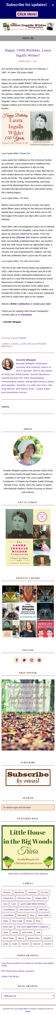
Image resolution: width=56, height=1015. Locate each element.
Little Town (43, 909)
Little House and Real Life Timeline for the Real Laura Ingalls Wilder (27, 964)
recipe (14, 944)
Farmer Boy (8, 898)
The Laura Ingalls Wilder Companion (32, 927)
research (25, 944)
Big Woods (19, 892)
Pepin (5, 921)
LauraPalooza (9, 909)
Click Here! (27, 14)
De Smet (45, 892)
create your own (41, 304)
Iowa (5, 904)
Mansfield (22, 915)
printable (47, 938)
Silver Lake (8, 927)
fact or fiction (8, 938)
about (5, 932)
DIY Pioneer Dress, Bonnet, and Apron (17, 971)
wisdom (48, 944)
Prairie (29, 921)
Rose (38, 921)
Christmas (32, 892)
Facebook (26, 314)
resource (37, 944)
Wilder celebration (20, 304)
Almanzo (7, 892)
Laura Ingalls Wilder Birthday (32, 904)
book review (27, 932)
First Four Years (24, 898)
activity (15, 932)
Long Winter (8, 915)
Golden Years (41, 898)
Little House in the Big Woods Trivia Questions (28, 874)
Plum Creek (17, 921)
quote (5, 944)
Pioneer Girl (23, 237)
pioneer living (33, 938)
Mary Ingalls (43, 915)
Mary (32, 915)
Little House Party (26, 909)
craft (38, 932)
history (21, 938)
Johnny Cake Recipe (10, 976)
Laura (15, 344)
